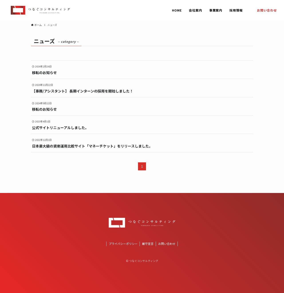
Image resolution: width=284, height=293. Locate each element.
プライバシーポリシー (123, 244)
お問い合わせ (167, 244)
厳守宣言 (148, 244)
